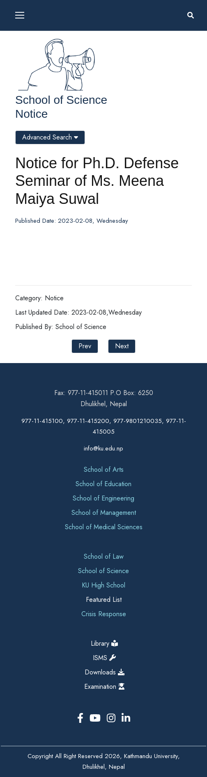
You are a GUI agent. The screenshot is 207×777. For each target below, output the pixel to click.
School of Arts (104, 469)
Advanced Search (50, 137)
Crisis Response (103, 614)
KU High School (103, 585)
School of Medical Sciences (104, 527)
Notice (31, 113)
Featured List (104, 599)
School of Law (104, 556)
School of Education (103, 484)
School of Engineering (103, 498)
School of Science (61, 100)
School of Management (103, 512)
